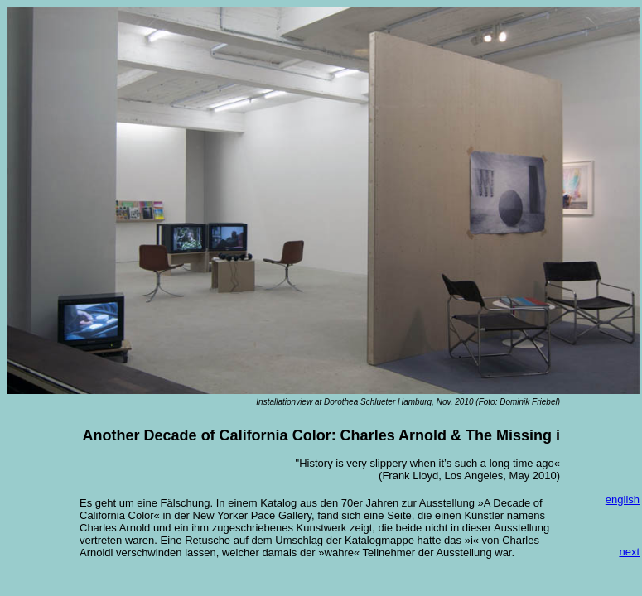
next (629, 552)
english (623, 499)
